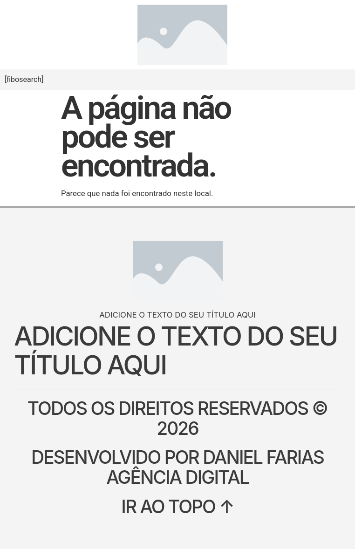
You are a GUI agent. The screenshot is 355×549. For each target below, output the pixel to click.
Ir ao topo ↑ (177, 506)
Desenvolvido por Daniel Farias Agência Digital (177, 467)
